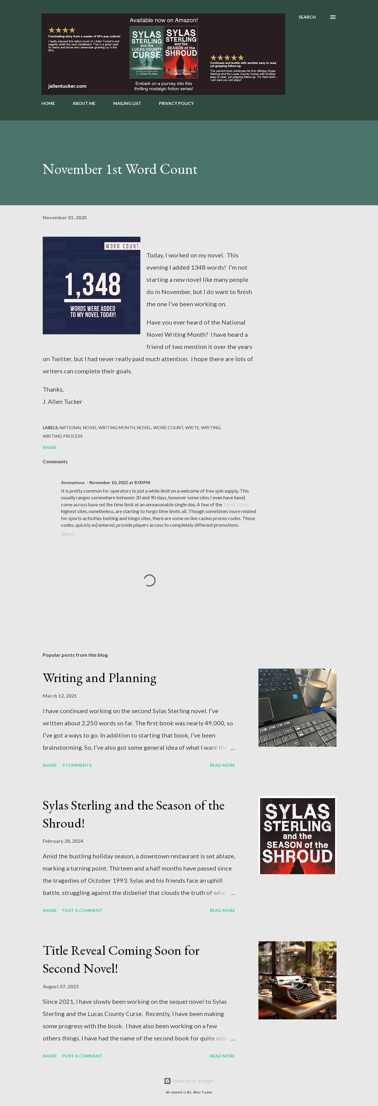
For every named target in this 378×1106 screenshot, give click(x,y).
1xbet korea (236, 504)
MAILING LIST (127, 103)
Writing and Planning (100, 677)
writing (211, 427)
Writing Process (63, 436)
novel (144, 427)
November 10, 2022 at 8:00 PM (119, 482)
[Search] (307, 17)
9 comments (77, 765)
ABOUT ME (84, 103)
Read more (222, 765)
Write (192, 427)
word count (168, 427)
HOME (48, 103)
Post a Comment (82, 910)
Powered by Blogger (189, 1081)
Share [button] (50, 447)
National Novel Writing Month (97, 427)
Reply (68, 534)
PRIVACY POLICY (176, 103)
